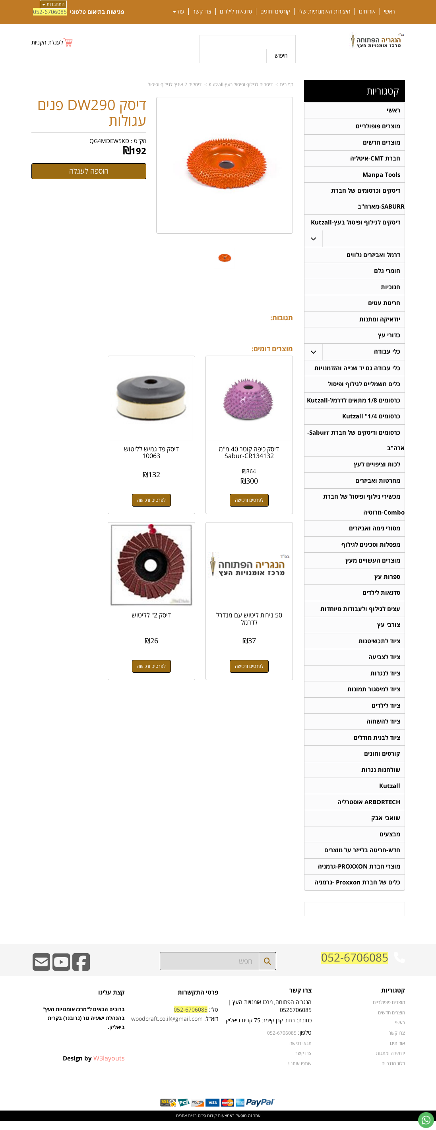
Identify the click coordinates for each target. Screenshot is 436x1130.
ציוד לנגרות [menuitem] (385, 679)
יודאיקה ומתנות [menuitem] (379, 321)
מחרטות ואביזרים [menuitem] (377, 484)
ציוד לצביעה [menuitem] (384, 663)
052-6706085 (50, 11)
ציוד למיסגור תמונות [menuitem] (373, 696)
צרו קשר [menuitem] (202, 11)
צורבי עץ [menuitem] (388, 631)
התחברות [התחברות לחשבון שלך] (53, 4)
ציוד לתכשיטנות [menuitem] (379, 647)
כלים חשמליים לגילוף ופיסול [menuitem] (364, 387)
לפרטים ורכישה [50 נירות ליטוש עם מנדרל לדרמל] (70, 491)
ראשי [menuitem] (389, 11)
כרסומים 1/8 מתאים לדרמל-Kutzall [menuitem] (353, 403)
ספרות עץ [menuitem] (387, 582)
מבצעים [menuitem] (390, 842)
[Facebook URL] (81, 976)
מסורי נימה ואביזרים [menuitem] (374, 533)
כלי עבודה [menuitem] (387, 354)
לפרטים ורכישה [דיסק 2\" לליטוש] (253, 650)
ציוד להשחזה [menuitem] (383, 728)
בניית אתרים (186, 1125)
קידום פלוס (207, 1125)
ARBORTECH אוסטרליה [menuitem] (368, 810)
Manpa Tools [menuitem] (381, 175)
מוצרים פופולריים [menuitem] (378, 126)
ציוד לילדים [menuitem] (386, 712)
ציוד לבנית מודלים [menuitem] (377, 745)
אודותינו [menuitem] (367, 11)
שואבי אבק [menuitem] (385, 826)
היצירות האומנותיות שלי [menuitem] (324, 11)
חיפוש (281, 55)
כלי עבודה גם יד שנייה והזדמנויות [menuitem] (357, 371)
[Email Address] (41, 976)
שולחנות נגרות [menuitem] (380, 777)
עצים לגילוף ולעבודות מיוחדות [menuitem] (360, 614)
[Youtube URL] (61, 976)
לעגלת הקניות (47, 42)
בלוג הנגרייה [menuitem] (393, 1072)
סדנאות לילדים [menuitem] (236, 11)
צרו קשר (303, 1062)
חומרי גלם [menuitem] (387, 273)
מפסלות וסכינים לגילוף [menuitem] (370, 549)
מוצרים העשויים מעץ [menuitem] (372, 565)
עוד (178, 11)
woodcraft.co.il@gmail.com (167, 1027)
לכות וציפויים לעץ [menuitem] (377, 468)
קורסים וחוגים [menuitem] (275, 11)
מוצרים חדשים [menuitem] (381, 143)
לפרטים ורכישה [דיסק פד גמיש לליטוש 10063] (162, 491)
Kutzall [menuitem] (389, 793)
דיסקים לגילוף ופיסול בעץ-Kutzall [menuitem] (355, 224)
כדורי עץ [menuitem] (389, 338)
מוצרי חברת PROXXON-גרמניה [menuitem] (359, 875)
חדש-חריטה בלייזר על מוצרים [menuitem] (362, 859)
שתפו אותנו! (300, 1072)
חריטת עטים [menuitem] (384, 305)
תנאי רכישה (300, 1052)
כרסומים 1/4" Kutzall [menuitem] (371, 420)
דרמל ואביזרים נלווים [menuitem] (373, 256)
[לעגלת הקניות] (52, 42)
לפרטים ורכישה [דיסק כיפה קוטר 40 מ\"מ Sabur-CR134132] (253, 491)
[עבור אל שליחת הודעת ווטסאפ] (426, 1120)
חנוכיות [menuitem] (390, 289)
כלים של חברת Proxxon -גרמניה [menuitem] (357, 891)
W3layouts (109, 1066)
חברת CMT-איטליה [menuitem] (375, 159)
